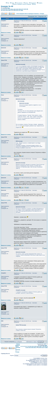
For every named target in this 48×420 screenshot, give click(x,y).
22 (3, 10)
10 (11, 9)
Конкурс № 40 (7, 6)
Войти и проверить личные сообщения (22, 4)
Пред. (8, 8)
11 (12, 9)
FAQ (7, 3)
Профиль (39, 3)
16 (20, 9)
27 (11, 10)
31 (17, 10)
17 (22, 9)
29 (14, 10)
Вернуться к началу (6, 32)
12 (14, 9)
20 (27, 9)
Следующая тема (42, 16)
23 (4, 10)
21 (1, 10)
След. (21, 10)
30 (16, 10)
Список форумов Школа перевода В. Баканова (27, 13)
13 (16, 9)
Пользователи (18, 3)
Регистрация (32, 3)
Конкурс (42, 13)
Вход (34, 4)
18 (24, 9)
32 (19, 10)
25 (7, 10)
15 (19, 9)
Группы (26, 3)
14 (17, 9)
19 (25, 9)
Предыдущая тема (32, 16)
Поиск (12, 3)
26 (9, 10)
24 (6, 10)
